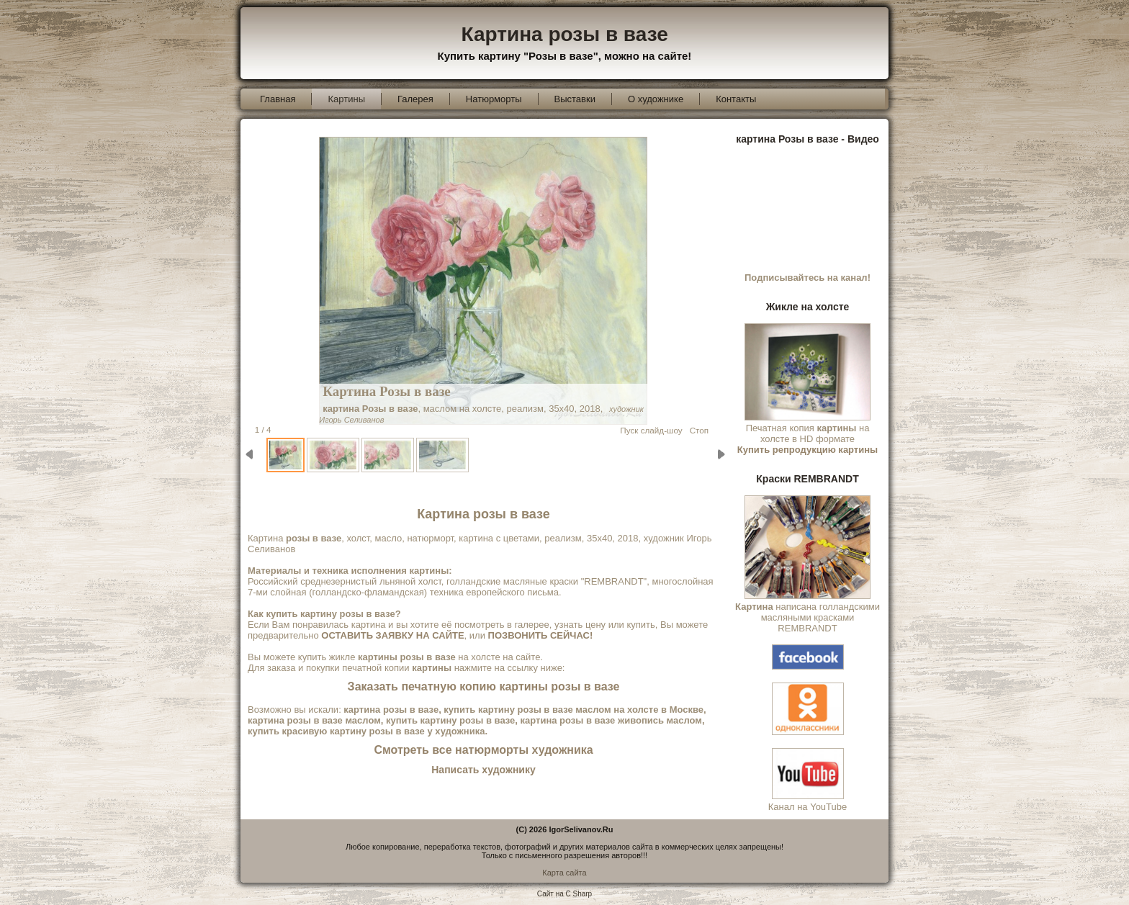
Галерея (415, 99)
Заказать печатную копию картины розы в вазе (484, 686)
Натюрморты (494, 99)
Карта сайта (564, 872)
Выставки (574, 99)
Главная (277, 99)
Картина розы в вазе (565, 34)
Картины (346, 99)
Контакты (736, 99)
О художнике (655, 99)
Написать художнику (483, 769)
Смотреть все (483, 750)
